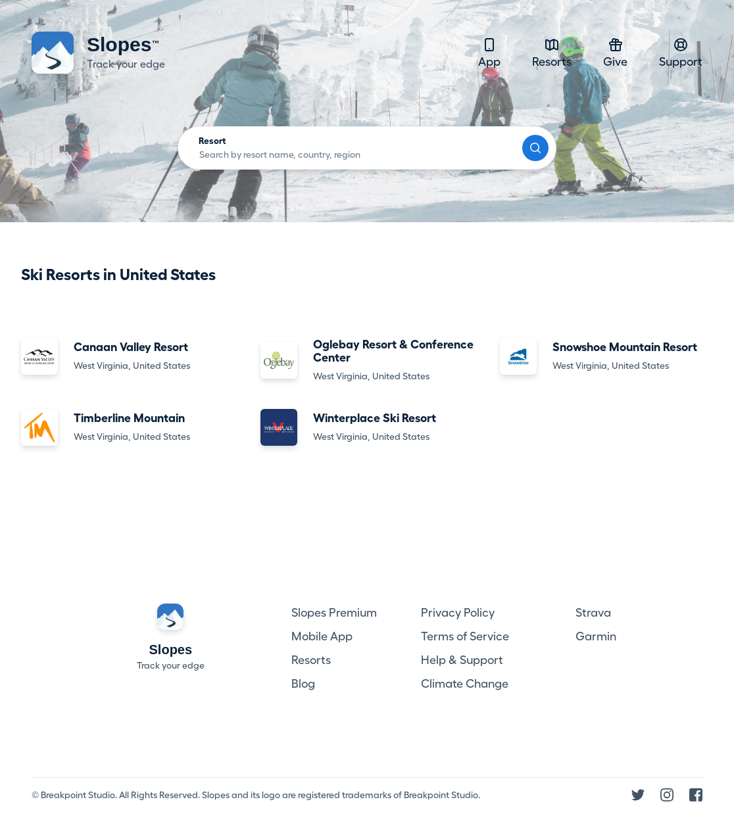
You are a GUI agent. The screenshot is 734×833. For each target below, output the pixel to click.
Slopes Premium (334, 613)
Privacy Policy (458, 613)
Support (680, 52)
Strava (593, 613)
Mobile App (322, 636)
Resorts (552, 52)
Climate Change (464, 684)
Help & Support (462, 660)
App (489, 52)
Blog (303, 684)
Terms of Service (465, 636)
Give (615, 52)
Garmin (595, 636)
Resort (212, 140)
